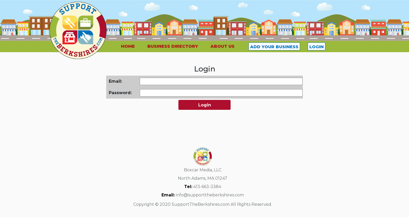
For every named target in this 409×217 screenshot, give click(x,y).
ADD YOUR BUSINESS (274, 46)
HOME (128, 46)
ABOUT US (222, 46)
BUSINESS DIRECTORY (172, 46)
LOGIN (316, 46)
